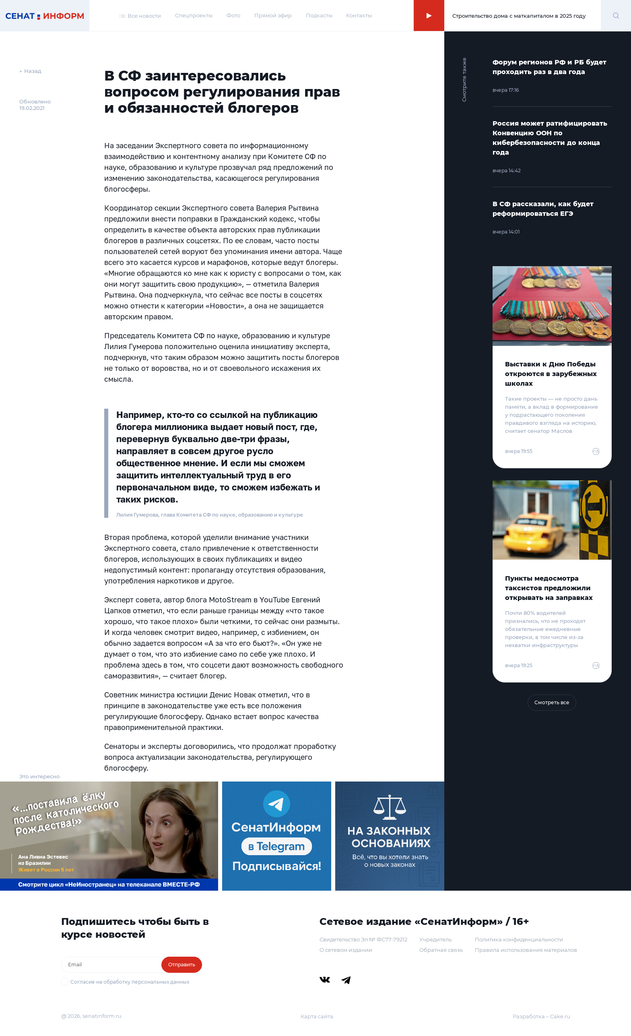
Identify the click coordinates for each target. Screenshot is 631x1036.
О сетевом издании (346, 950)
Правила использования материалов (526, 950)
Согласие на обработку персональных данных (129, 982)
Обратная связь (441, 950)
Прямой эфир (273, 15)
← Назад (30, 71)
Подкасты (319, 15)
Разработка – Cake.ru (541, 1016)
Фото (233, 15)
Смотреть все (551, 702)
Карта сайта (317, 1016)
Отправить (181, 965)
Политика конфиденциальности (519, 939)
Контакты (359, 15)
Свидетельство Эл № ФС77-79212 (363, 939)
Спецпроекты (193, 15)
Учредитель (435, 939)
